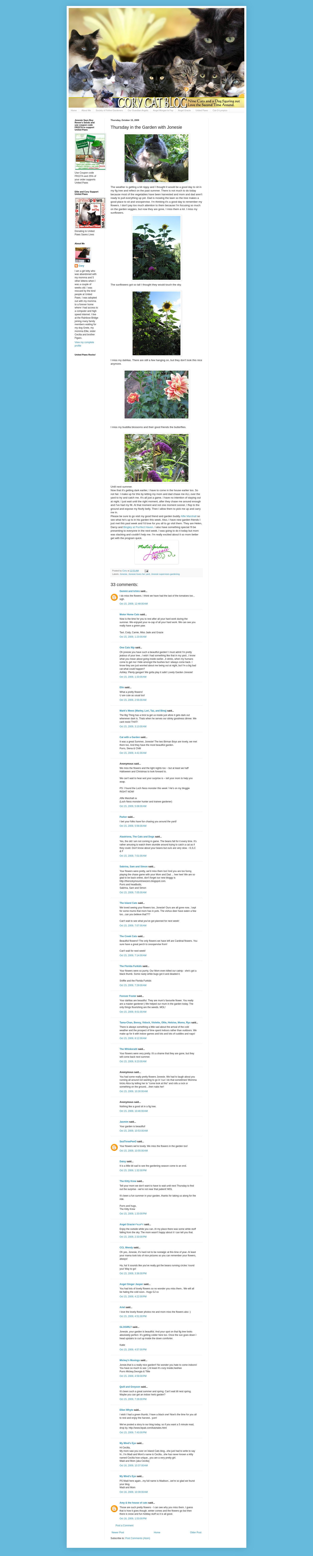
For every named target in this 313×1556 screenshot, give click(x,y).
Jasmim (124, 1121)
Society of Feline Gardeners (109, 110)
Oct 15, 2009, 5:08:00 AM (133, 806)
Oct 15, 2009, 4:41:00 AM (133, 753)
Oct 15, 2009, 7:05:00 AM (133, 892)
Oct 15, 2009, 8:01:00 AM (133, 1011)
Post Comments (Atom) (137, 1538)
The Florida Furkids (131, 966)
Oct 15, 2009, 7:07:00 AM (133, 925)
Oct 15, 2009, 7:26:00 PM (133, 1399)
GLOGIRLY (126, 1327)
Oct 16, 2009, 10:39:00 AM (134, 1492)
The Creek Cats (128, 936)
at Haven (138, 527)
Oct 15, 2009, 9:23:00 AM (133, 1061)
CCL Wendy (126, 1247)
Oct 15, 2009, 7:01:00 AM (133, 855)
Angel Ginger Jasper (131, 1284)
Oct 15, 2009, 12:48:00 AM (134, 603)
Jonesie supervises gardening (165, 574)
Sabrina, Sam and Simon (134, 866)
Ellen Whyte (126, 1410)
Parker (123, 817)
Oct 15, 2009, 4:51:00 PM (133, 1316)
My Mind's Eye (128, 1443)
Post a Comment (124, 1525)
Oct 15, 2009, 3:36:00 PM (133, 1273)
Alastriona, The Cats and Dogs (137, 836)
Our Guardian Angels (138, 110)
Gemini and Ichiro (130, 591)
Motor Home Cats (129, 614)
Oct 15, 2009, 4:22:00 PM (133, 1296)
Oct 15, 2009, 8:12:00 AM (133, 1038)
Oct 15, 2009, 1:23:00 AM (133, 636)
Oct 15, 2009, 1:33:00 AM (133, 676)
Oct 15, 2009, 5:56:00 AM (133, 826)
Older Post (195, 1532)
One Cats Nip (127, 647)
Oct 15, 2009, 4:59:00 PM (133, 1376)
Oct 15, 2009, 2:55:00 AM (133, 700)
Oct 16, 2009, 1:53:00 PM (133, 1518)
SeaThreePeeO (128, 1141)
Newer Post (118, 1532)
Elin (122, 687)
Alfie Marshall (189, 516)
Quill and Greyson (130, 1386)
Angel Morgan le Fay (163, 110)
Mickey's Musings (130, 1360)
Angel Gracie (184, 110)
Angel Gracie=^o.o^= (132, 1224)
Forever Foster (128, 996)
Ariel (122, 1307)
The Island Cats (128, 903)
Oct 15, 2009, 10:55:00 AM (134, 1150)
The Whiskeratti (128, 1049)
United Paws (202, 110)
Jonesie (123, 574)
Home (74, 110)
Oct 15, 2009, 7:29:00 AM (133, 985)
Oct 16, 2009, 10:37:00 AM (134, 1465)
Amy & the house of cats (134, 1502)
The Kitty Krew (128, 1181)
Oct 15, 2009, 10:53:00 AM (134, 1130)
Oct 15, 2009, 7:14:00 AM (133, 955)
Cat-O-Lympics (220, 110)
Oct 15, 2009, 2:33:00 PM (133, 1236)
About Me (86, 110)
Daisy (123, 1161)
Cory (81, 265)
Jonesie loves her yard (139, 574)
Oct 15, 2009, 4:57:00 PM (133, 1349)
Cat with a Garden (130, 737)
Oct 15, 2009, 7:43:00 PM (133, 1432)
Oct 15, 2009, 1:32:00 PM (133, 1170)
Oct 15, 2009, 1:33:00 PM (133, 1213)
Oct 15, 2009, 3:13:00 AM (133, 726)
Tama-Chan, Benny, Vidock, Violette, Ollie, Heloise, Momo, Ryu (155, 1022)
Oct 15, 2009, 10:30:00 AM (134, 1091)
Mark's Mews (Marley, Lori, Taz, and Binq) (143, 710)
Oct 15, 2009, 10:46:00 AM (134, 1111)
